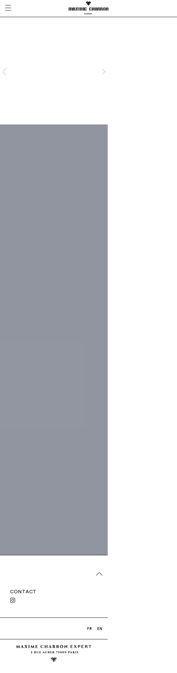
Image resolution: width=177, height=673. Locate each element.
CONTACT (23, 592)
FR (89, 628)
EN (100, 628)
